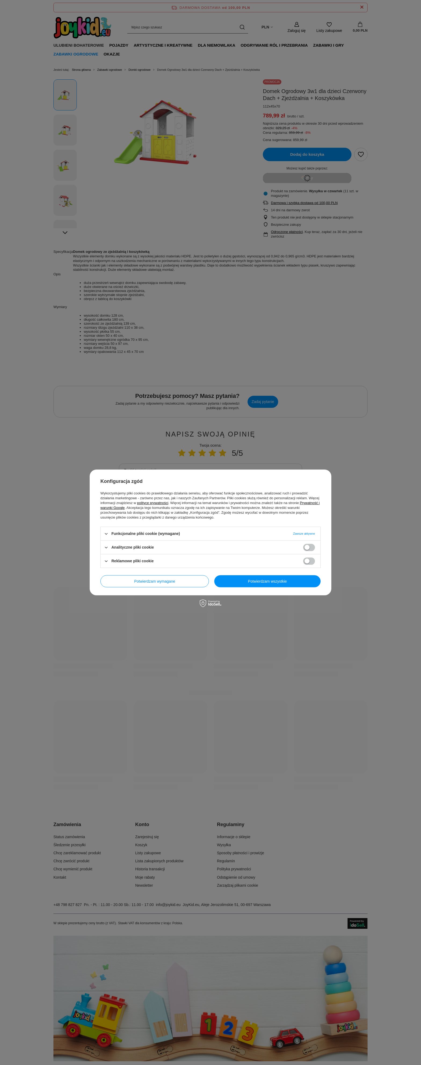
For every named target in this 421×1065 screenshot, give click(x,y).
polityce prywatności (152, 503)
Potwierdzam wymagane (154, 581)
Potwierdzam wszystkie (267, 581)
